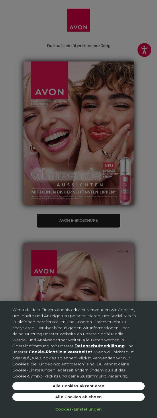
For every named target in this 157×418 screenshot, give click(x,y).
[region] (78, 359)
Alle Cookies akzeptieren (78, 386)
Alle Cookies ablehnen (78, 396)
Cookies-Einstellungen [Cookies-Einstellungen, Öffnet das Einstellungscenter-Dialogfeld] (78, 409)
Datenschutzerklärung (99, 345)
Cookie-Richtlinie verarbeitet (60, 352)
